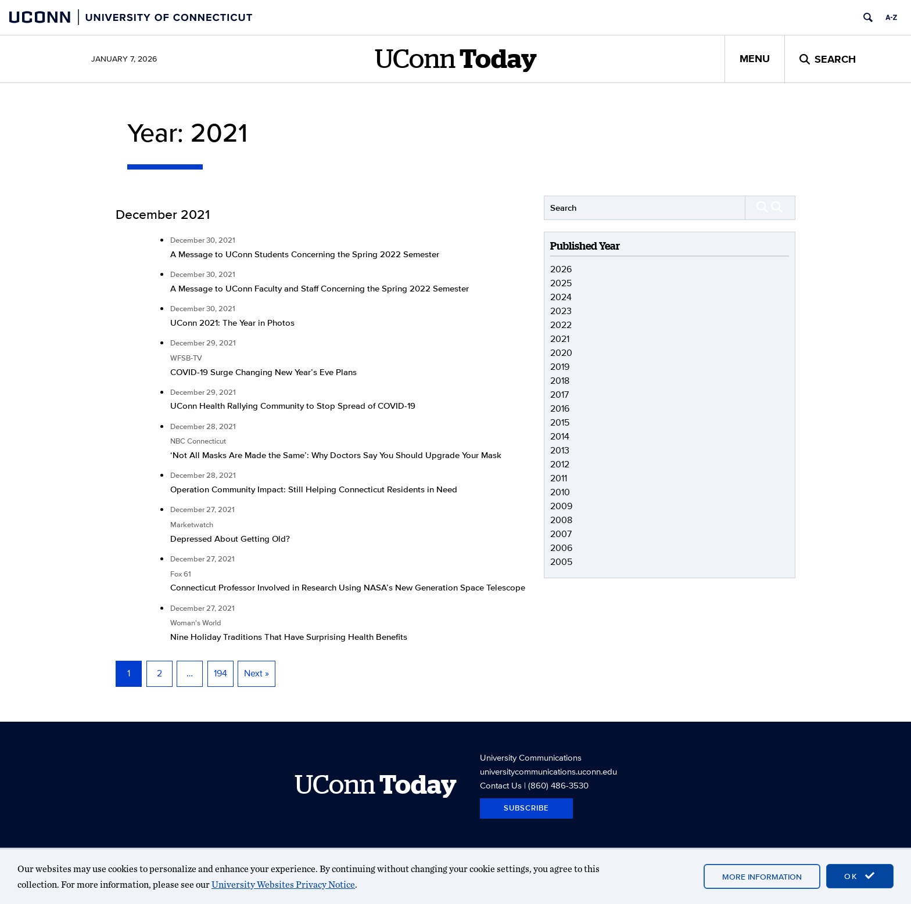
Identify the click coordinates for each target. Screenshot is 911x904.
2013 (559, 450)
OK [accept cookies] (860, 876)
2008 (561, 520)
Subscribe (526, 807)
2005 (561, 561)
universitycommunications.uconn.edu (548, 771)
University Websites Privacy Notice (283, 884)
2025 (561, 283)
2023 (561, 311)
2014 (559, 436)
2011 (558, 478)
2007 (561, 534)
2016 (559, 408)
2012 (559, 464)
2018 (559, 380)
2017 (559, 394)
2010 (560, 492)
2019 (559, 366)
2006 (561, 547)
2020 (561, 352)
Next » (256, 673)
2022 (561, 325)
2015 (559, 422)
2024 (561, 297)
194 (220, 673)
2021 (559, 338)
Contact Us (501, 785)
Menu (755, 58)
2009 (561, 506)
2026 (561, 269)
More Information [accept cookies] (762, 877)
